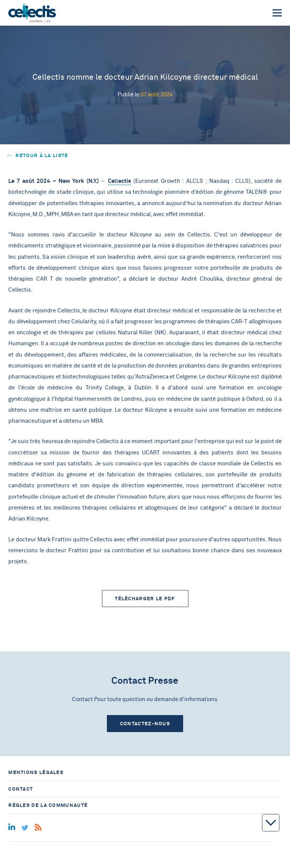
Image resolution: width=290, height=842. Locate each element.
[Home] (32, 13)
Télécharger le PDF (145, 598)
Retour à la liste (37, 155)
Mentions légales (35, 772)
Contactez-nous (145, 723)
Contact (20, 788)
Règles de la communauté (48, 805)
